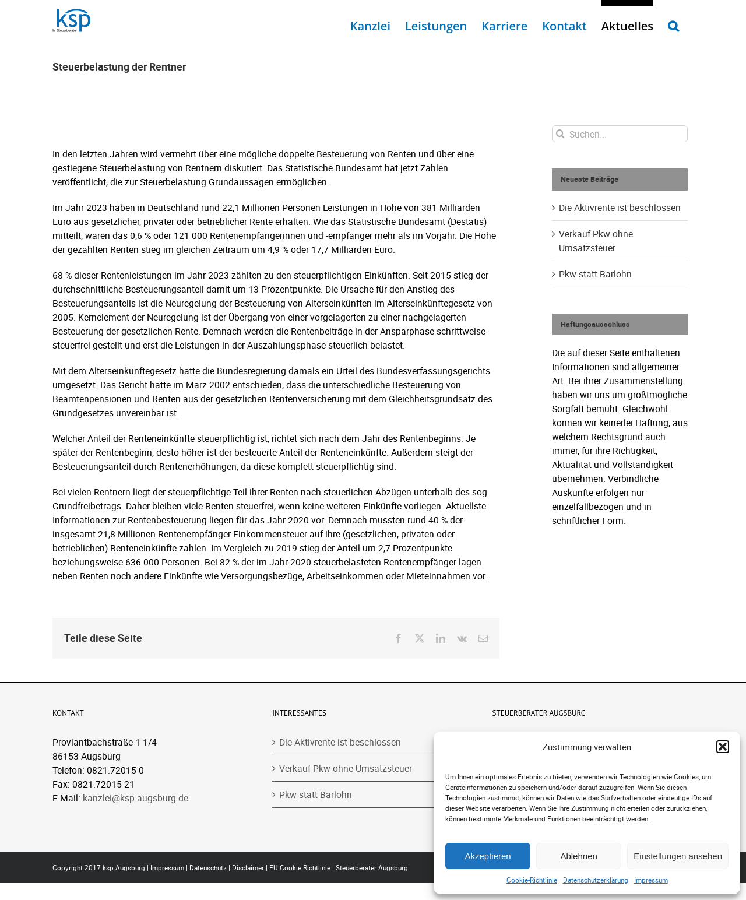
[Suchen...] (620, 133)
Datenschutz (208, 867)
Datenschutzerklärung (595, 880)
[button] (723, 747)
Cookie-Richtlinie (531, 880)
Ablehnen (578, 856)
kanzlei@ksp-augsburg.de (135, 798)
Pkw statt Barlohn (595, 274)
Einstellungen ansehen (678, 856)
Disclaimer (248, 867)
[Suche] (560, 133)
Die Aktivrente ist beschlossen (620, 207)
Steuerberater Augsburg (372, 867)
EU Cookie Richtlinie (299, 867)
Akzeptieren (488, 856)
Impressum (651, 880)
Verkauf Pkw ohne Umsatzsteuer (345, 768)
